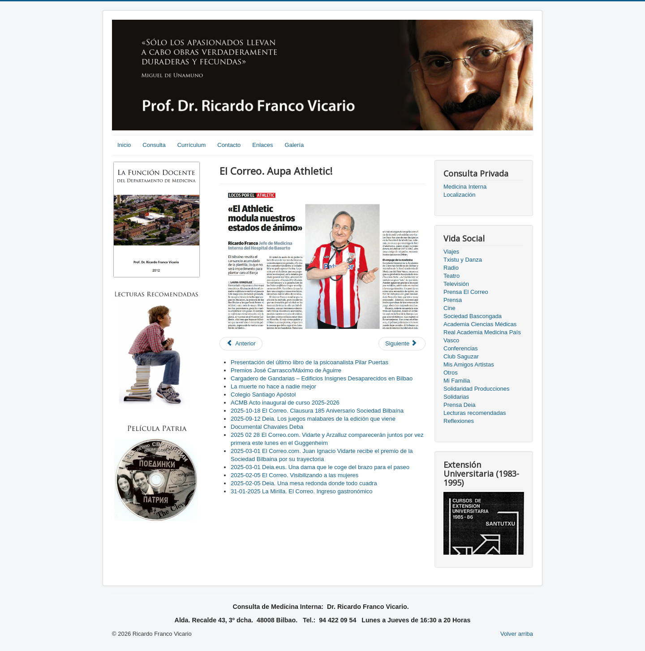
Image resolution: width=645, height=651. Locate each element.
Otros (450, 372)
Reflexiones (458, 421)
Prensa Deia (459, 404)
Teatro (451, 275)
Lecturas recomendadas (474, 413)
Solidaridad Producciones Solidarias (476, 392)
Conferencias (460, 348)
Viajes (451, 251)
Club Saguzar (461, 356)
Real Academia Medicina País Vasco (482, 336)
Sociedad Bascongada (472, 316)
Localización (459, 194)
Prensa (452, 300)
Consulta (153, 145)
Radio (451, 267)
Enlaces (262, 145)
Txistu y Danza (462, 259)
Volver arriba (516, 633)
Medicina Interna (464, 186)
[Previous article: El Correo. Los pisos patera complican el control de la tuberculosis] (240, 343)
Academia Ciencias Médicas (479, 324)
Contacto (229, 145)
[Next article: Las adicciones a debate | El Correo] (402, 343)
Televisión (456, 283)
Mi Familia (456, 380)
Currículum (191, 145)
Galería (294, 145)
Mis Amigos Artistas (468, 364)
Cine (449, 308)
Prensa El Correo (465, 292)
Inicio (124, 145)
